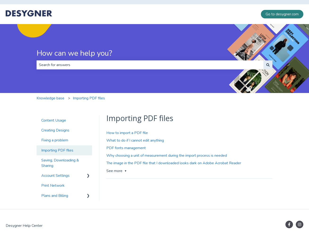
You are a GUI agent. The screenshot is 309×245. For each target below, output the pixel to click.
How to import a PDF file (127, 132)
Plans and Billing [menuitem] (54, 195)
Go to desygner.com (282, 14)
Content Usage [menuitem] (53, 120)
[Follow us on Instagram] (299, 224)
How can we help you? (74, 53)
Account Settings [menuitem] (55, 175)
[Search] (267, 64)
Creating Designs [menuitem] (55, 130)
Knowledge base (50, 98)
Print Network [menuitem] (53, 185)
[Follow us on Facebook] (289, 224)
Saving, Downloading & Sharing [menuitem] (60, 163)
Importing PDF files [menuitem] (57, 150)
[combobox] (150, 64)
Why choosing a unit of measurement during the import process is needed (166, 155)
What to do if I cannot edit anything (135, 140)
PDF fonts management (126, 148)
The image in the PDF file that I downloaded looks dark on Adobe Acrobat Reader (173, 163)
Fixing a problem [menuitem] (54, 140)
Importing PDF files (89, 98)
